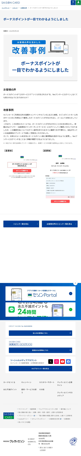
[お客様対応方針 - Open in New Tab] (54, 419)
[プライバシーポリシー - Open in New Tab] (26, 416)
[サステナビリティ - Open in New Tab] (65, 351)
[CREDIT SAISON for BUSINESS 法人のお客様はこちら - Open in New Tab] (40, 282)
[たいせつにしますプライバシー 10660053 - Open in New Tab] (73, 445)
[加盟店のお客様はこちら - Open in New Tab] (40, 299)
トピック (15, 8)
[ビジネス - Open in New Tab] (65, 349)
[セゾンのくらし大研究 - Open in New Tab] (65, 388)
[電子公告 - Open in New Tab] (65, 357)
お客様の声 (24, 8)
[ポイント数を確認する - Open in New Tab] (11, 395)
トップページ (5, 8)
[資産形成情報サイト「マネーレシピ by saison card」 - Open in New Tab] (65, 382)
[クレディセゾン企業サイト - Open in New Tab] (65, 342)
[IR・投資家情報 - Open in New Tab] (65, 354)
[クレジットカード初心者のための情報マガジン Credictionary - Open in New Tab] (65, 373)
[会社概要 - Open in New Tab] (65, 346)
